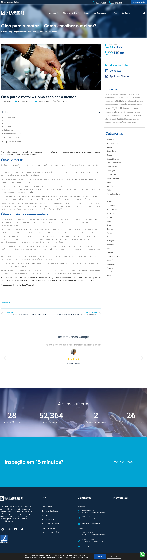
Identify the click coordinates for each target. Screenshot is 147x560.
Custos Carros (112, 174)
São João (110, 260)
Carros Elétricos (113, 159)
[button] (144, 13)
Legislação (111, 205)
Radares (110, 252)
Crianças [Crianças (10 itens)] (132, 101)
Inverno (110, 201)
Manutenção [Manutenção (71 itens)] (120, 112)
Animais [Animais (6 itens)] (119, 94)
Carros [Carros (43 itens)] (133, 97)
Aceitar (99, 556)
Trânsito (110, 272)
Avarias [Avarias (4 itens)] (116, 97)
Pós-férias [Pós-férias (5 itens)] (112, 119)
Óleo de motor (62, 101)
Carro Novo (111, 151)
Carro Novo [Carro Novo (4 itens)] (127, 97)
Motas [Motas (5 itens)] (138, 112)
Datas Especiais (113, 178)
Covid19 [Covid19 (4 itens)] (126, 101)
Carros (109, 155)
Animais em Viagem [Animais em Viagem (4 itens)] (127, 94)
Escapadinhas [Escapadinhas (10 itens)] (129, 104)
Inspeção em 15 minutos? (14, 137)
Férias (109, 190)
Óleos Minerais (10, 117)
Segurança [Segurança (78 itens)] (120, 118)
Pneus (109, 236)
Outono (110, 229)
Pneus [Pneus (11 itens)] (131, 115)
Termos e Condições (50, 515)
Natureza (110, 225)
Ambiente (110, 139)
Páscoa (109, 233)
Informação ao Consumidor (96, 13)
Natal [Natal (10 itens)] (122, 115)
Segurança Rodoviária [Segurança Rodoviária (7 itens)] (132, 119)
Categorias (8, 130)
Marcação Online (71, 13)
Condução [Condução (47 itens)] (119, 100)
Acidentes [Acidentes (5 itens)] (108, 94)
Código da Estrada (114, 162)
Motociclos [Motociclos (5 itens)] (108, 115)
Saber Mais (5, 298)
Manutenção (112, 209)
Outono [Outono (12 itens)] (126, 115)
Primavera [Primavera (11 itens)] (137, 115)
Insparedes (18, 32)
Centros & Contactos (50, 506)
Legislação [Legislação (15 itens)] (109, 112)
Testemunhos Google (12, 133)
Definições (114, 556)
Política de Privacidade (51, 519)
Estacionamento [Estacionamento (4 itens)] (138, 104)
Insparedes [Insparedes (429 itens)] (117, 108)
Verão (109, 275)
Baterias (110, 147)
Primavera (110, 248)
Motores (49, 101)
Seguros (110, 268)
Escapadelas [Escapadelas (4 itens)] (122, 104)
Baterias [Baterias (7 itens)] (120, 97)
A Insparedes (47, 502)
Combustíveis (112, 166)
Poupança (110, 244)
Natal (109, 221)
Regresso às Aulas (114, 256)
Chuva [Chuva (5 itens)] (138, 97)
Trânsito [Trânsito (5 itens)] (119, 122)
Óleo (54, 101)
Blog (115, 13)
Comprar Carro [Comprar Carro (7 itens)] (109, 101)
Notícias (45, 511)
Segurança (111, 264)
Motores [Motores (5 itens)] (117, 115)
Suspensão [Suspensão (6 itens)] (108, 122)
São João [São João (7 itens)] (114, 122)
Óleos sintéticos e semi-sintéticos (17, 121)
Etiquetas (7, 126)
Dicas (109, 182)
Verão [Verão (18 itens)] (124, 122)
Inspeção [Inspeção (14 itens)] (128, 108)
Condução (111, 170)
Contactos (126, 13)
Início (5, 32)
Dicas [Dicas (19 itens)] (137, 101)
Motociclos (111, 213)
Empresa (53, 13)
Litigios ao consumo (50, 523)
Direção (110, 186)
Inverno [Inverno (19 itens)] (135, 108)
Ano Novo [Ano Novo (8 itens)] (136, 94)
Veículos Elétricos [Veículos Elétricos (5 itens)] (132, 122)
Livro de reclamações (50, 528)
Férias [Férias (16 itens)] (107, 108)
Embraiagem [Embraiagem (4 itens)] (115, 104)
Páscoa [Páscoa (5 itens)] (107, 119)
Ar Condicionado (113, 143)
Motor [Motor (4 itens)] (113, 115)
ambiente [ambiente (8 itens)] (114, 94)
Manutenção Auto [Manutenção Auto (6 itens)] (131, 112)
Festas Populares (113, 194)
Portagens (111, 240)
